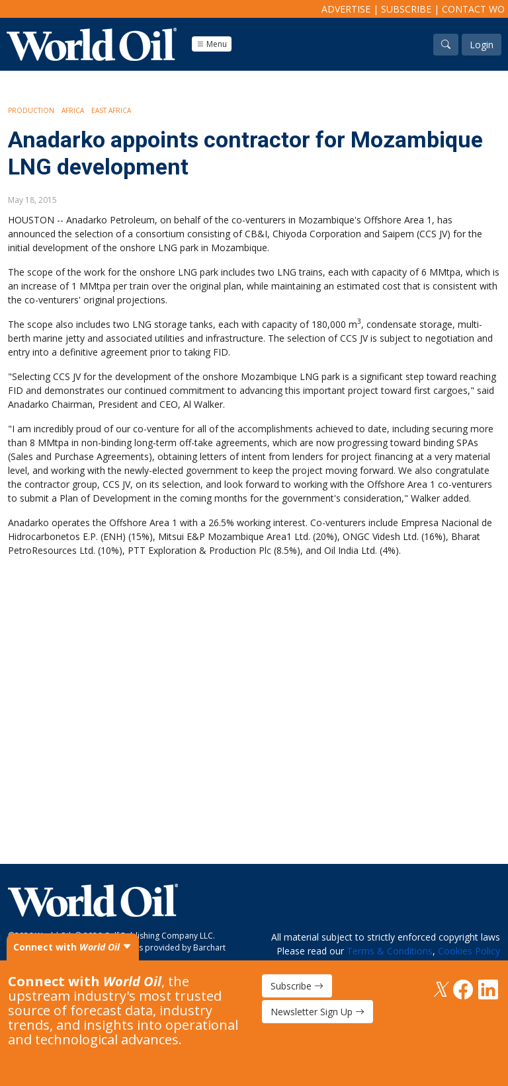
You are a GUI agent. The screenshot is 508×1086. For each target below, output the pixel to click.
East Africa (111, 110)
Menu (211, 44)
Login (481, 44)
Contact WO (473, 9)
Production (31, 110)
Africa (73, 110)
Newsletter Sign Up (317, 1011)
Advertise (345, 9)
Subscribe (406, 9)
